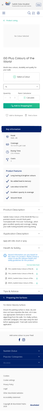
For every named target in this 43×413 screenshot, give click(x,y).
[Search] (29, 13)
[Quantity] (10, 97)
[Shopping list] (33, 13)
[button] (38, 13)
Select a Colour (21, 76)
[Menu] (3, 13)
